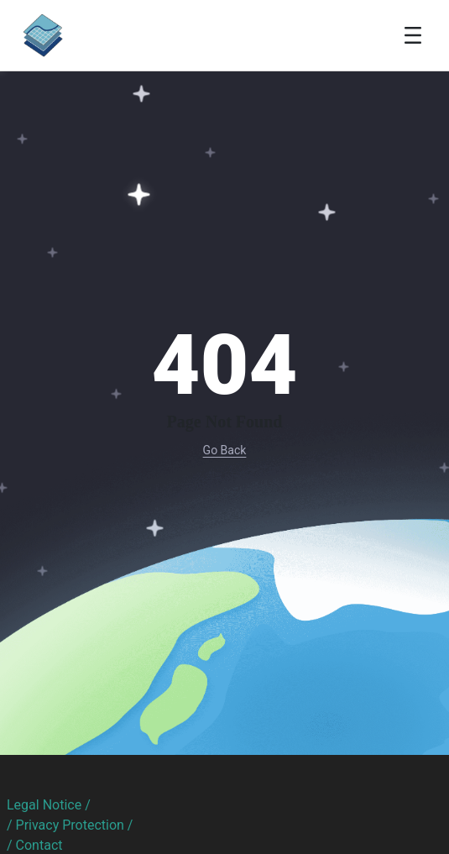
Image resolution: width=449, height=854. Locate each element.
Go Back (225, 450)
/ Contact (35, 845)
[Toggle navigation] (413, 35)
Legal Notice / (49, 805)
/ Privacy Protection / (70, 825)
